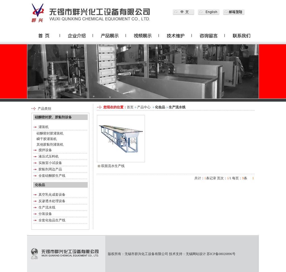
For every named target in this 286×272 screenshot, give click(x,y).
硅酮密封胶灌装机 (50, 133)
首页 (130, 107)
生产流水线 (47, 207)
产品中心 (144, 107)
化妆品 (160, 107)
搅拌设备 (45, 150)
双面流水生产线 (113, 166)
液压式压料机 (49, 156)
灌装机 (44, 127)
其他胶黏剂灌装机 (50, 144)
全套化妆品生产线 (52, 220)
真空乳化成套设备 (52, 195)
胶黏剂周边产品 (50, 169)
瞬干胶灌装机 (47, 139)
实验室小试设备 (50, 163)
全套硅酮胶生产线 (52, 176)
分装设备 (45, 214)
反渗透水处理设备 (52, 201)
